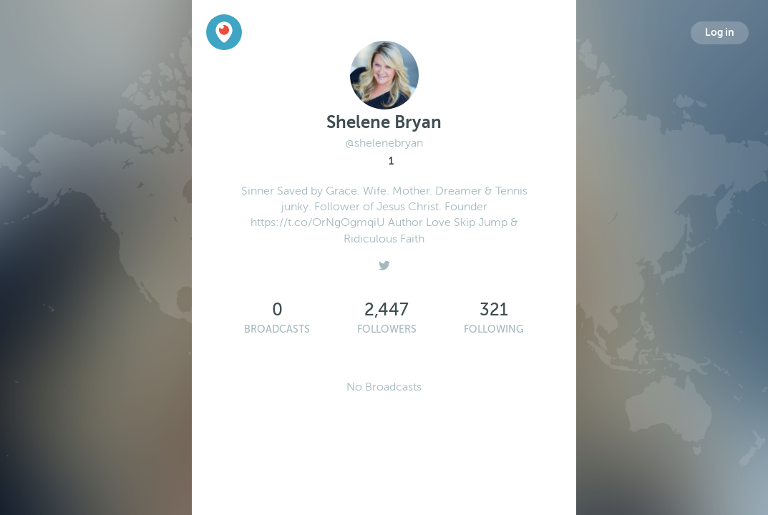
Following (494, 329)
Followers (387, 329)
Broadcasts (277, 329)
